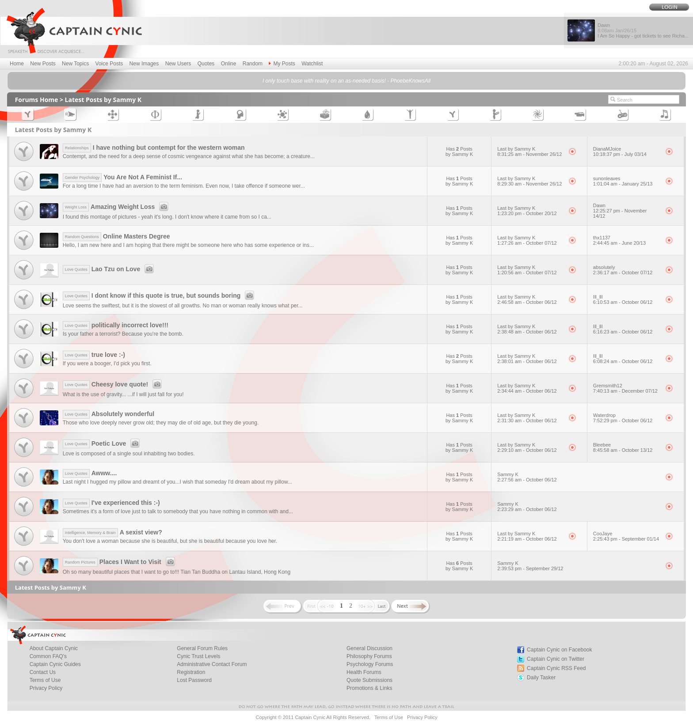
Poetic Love (103, 443)
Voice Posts (109, 64)
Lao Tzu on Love (110, 269)
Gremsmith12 (607, 385)
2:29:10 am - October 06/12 (527, 450)
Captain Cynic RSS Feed (556, 668)
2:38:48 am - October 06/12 (527, 331)
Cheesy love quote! (113, 384)
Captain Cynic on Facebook (559, 650)
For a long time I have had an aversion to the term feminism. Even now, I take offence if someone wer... (184, 186)
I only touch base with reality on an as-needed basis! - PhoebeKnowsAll (346, 81)
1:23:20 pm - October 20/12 (527, 213)
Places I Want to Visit (120, 561)
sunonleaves (607, 178)
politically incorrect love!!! (115, 325)
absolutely (604, 267)
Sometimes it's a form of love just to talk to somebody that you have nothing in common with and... (178, 511)
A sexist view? (112, 532)
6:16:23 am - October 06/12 (623, 331)
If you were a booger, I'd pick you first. (107, 363)
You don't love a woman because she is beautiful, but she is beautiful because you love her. (170, 541)
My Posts (282, 64)
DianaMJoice (607, 148)
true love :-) (94, 354)
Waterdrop (604, 415)
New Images (144, 64)
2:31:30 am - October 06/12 (527, 420)
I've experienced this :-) (111, 502)
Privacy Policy (46, 688)
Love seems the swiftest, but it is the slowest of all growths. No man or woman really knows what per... (183, 306)
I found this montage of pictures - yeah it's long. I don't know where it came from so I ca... (167, 217)
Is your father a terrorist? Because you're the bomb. (123, 334)
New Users (178, 64)
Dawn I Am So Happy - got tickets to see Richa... (643, 30)
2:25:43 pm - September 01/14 (626, 538)
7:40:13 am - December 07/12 (625, 391)
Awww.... (90, 473)
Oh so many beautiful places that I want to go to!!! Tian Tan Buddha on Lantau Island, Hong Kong (176, 572)
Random (253, 64)
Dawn (599, 205)
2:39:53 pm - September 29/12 (530, 568)
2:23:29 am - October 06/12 (527, 509)
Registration (191, 672)
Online (228, 64)
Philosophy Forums (369, 656)
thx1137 (601, 237)
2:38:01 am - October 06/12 (527, 361)
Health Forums (363, 672)
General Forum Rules (202, 648)
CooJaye (602, 533)
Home (17, 64)
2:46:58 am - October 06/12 (527, 302)
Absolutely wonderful (108, 413)
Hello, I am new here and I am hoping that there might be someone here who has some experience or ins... (188, 245)
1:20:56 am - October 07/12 (527, 272)
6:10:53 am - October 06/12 (623, 302)
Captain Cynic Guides (55, 664)
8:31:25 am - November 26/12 (529, 154)
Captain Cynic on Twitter (555, 659)
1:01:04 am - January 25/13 (623, 183)
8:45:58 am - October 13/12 (623, 450)
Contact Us (43, 672)
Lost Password (194, 680)
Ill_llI (598, 296)
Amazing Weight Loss (117, 206)
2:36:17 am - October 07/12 (623, 272)
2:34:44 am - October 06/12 (527, 391)
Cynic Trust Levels (198, 656)
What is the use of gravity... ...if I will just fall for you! (123, 394)
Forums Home (36, 99)
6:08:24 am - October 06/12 (623, 361)
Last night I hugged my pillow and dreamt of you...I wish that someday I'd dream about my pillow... (177, 482)
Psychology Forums (369, 664)
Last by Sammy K (516, 148)
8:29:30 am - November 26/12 (529, 183)
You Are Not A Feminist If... (122, 177)
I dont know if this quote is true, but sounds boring (160, 295)
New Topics (75, 64)
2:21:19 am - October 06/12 (527, 538)
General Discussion (369, 648)
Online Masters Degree (116, 236)
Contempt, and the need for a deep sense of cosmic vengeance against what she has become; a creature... (189, 156)
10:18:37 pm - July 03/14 (620, 154)
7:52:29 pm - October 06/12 (623, 420)
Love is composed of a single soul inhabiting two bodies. (129, 454)
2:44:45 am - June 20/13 (619, 243)
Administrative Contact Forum (212, 664)
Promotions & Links (369, 688)
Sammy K (507, 474)
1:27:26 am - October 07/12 (527, 243)
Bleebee (602, 444)
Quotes (206, 64)
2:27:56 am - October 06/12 (527, 479)
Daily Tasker (541, 677)
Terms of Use (45, 680)
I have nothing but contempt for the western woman (154, 147)
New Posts (42, 64)
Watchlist (312, 64)
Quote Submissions (369, 680)
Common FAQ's (48, 656)
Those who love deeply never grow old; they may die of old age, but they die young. (161, 423)
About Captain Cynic (54, 648)
